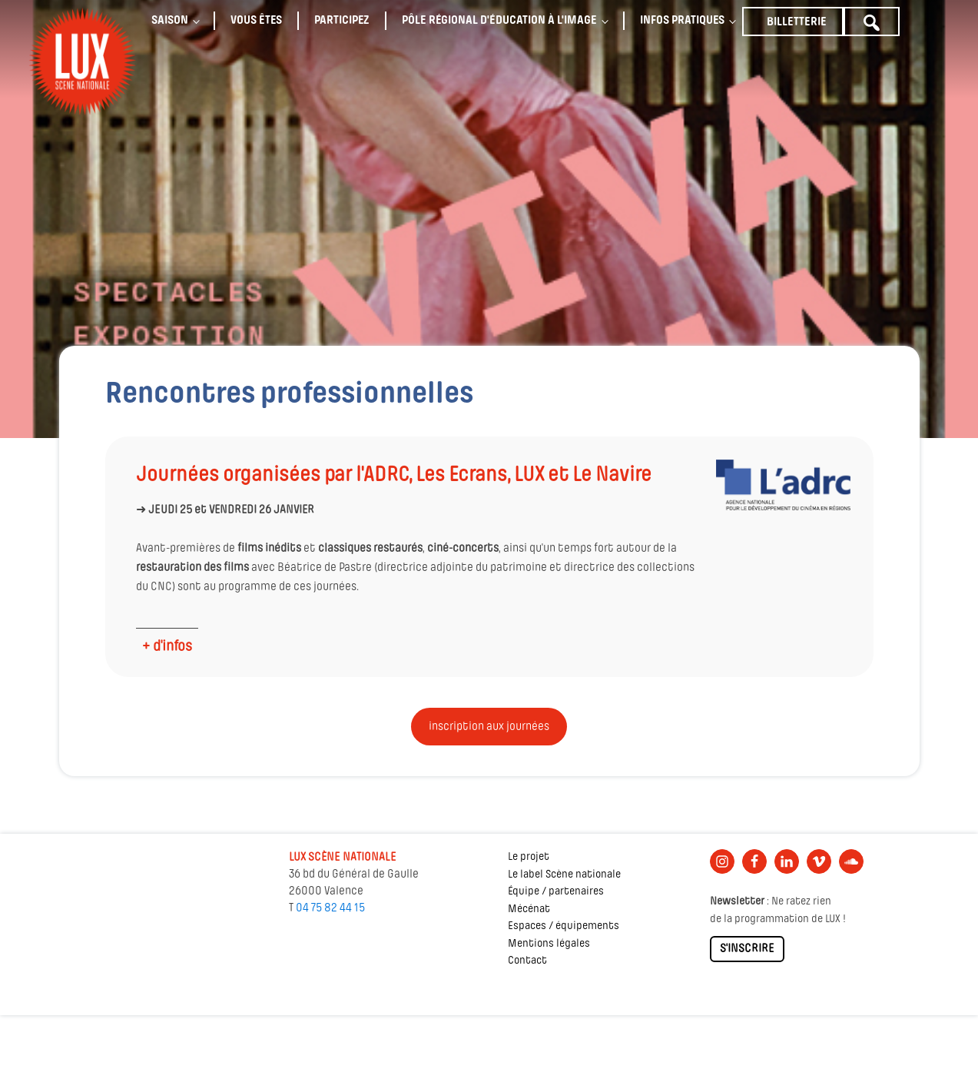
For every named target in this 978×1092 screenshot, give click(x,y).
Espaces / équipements (563, 926)
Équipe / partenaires (556, 892)
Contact (527, 961)
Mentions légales (549, 944)
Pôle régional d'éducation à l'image (499, 21)
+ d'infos (167, 647)
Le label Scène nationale (564, 875)
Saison (169, 21)
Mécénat (529, 909)
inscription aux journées (489, 727)
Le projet (528, 857)
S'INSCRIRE (747, 949)
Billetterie (797, 22)
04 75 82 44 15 (330, 908)
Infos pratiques (682, 21)
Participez (342, 21)
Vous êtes (256, 21)
